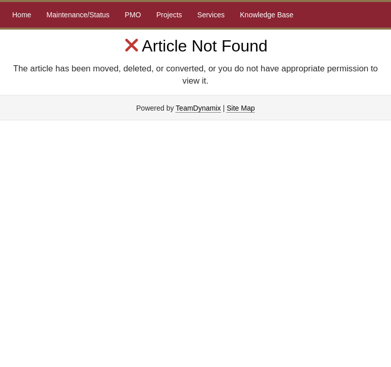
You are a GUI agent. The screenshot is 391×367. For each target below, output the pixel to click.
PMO (133, 15)
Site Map (241, 108)
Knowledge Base (266, 15)
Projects (169, 15)
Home (21, 15)
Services (211, 15)
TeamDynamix (198, 108)
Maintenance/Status (77, 15)
